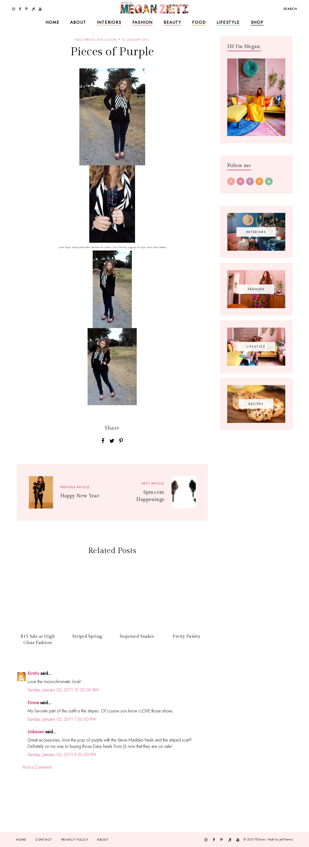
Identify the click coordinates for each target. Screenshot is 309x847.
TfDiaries (260, 839)
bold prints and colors (96, 40)
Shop (257, 22)
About (78, 22)
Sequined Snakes (137, 636)
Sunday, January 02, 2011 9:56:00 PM (62, 754)
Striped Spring (87, 636)
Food (199, 22)
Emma (33, 703)
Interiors (109, 22)
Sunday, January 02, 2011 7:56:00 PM (62, 719)
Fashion (142, 22)
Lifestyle (228, 22)
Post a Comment (37, 767)
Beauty (172, 22)
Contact (43, 839)
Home (52, 22)
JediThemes (286, 839)
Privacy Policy (74, 839)
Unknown (36, 732)
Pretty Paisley (186, 636)
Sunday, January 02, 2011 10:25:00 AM (63, 690)
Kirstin (33, 673)
